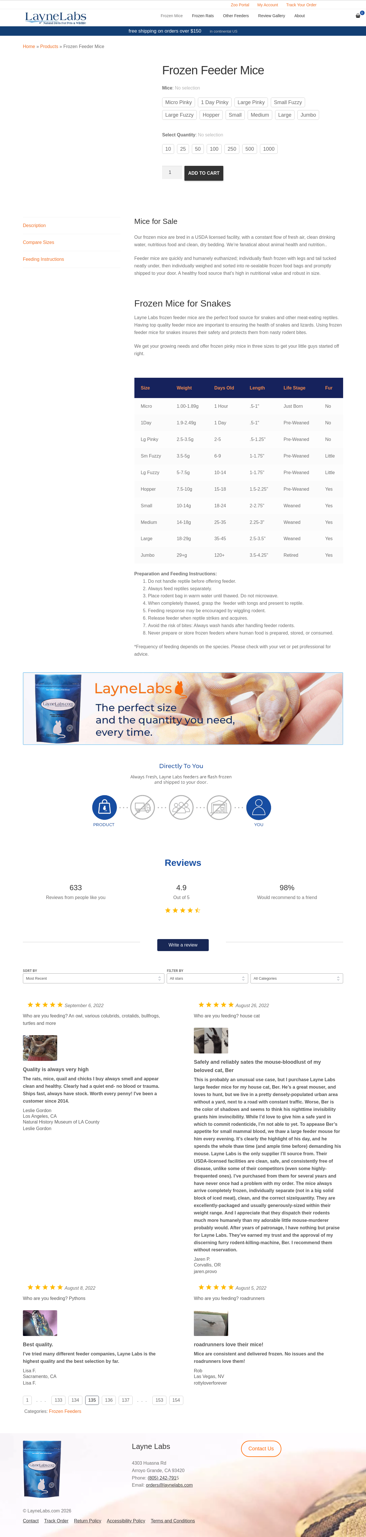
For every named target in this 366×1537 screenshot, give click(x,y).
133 (58, 1400)
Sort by (30, 970)
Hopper (211, 115)
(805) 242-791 (162, 1478)
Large (284, 115)
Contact (31, 1520)
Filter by (175, 970)
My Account (267, 5)
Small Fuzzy (288, 102)
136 (109, 1400)
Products (49, 46)
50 (198, 149)
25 (183, 149)
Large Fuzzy (179, 115)
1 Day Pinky (214, 102)
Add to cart (204, 173)
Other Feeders (236, 15)
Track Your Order (301, 5)
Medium (260, 115)
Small (235, 115)
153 (159, 1400)
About (299, 15)
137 (126, 1400)
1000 (268, 149)
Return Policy (87, 1520)
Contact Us (261, 1448)
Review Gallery (271, 15)
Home (29, 46)
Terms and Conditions (173, 1520)
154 (176, 1400)
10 (168, 149)
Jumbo (308, 115)
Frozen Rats (203, 15)
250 (232, 149)
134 (75, 1400)
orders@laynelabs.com (169, 1485)
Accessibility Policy (126, 1520)
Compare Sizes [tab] (38, 242)
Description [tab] (34, 225)
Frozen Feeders (65, 1411)
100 (214, 149)
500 (249, 149)
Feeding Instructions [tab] (43, 259)
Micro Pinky (178, 102)
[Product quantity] (172, 172)
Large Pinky (251, 102)
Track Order (56, 1520)
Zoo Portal (240, 5)
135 (92, 1400)
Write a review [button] (182, 945)
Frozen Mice (172, 15)
